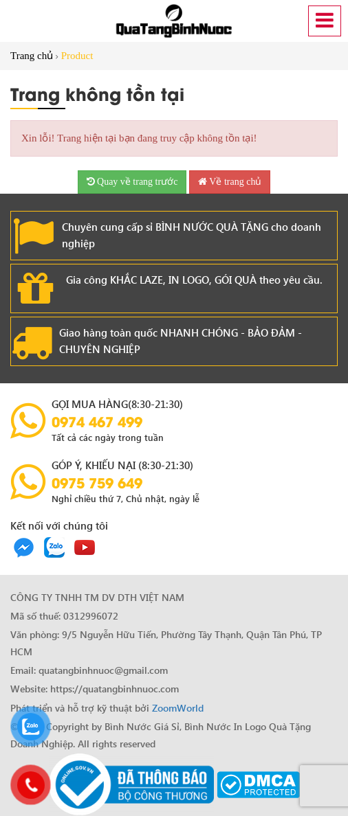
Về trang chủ (229, 182)
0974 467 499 (97, 421)
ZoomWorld (178, 707)
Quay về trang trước (132, 182)
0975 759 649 (97, 482)
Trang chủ (31, 55)
